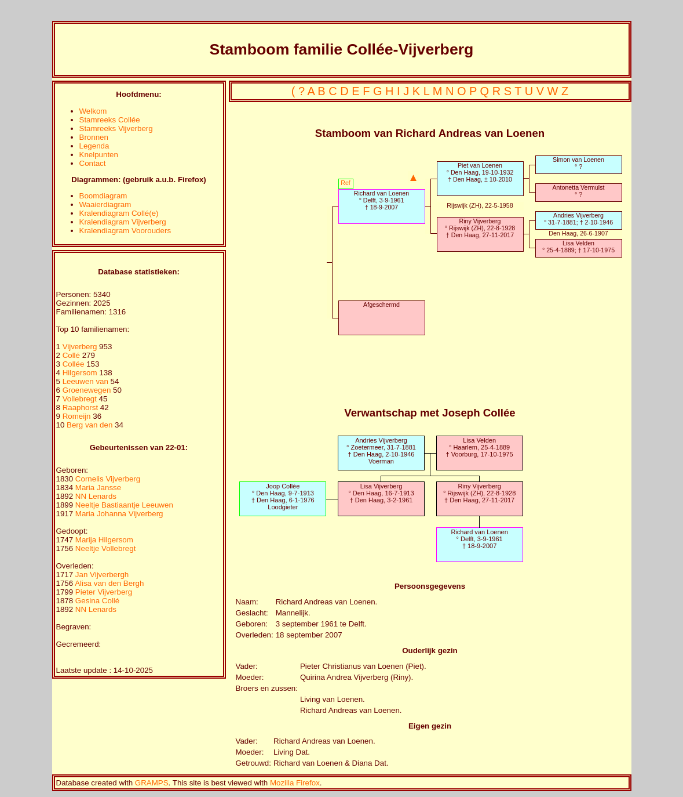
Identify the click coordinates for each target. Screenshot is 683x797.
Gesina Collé (97, 600)
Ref (345, 182)
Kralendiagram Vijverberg (122, 222)
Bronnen (93, 137)
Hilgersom (81, 372)
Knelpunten (98, 154)
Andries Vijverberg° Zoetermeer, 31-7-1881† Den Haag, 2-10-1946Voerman (381, 451)
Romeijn (78, 416)
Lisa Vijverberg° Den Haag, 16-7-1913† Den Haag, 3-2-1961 (381, 493)
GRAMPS (152, 782)
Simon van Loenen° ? (578, 163)
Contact (92, 163)
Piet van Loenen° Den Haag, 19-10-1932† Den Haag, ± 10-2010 (480, 172)
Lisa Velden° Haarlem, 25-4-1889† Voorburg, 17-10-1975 (479, 447)
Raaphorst (81, 407)
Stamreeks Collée (109, 119)
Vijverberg (81, 346)
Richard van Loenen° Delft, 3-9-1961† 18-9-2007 (381, 200)
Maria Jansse (98, 487)
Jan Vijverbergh (102, 574)
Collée (75, 364)
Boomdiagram (103, 195)
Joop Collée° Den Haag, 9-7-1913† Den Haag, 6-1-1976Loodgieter (283, 496)
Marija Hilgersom (104, 539)
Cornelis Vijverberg (107, 478)
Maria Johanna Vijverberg (119, 513)
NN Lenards (95, 496)
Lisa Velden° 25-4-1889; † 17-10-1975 (578, 246)
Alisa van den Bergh (109, 583)
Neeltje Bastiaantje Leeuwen (124, 505)
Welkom (93, 111)
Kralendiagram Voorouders (125, 230)
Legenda (94, 146)
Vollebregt (81, 398)
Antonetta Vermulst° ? (578, 191)
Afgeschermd (381, 304)
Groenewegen (88, 390)
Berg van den (89, 425)
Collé (72, 355)
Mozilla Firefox (295, 782)
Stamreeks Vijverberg (116, 128)
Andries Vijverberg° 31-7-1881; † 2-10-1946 (578, 219)
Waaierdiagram (105, 204)
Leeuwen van (85, 381)
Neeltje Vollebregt (105, 548)
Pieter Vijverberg (103, 592)
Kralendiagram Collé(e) (119, 213)
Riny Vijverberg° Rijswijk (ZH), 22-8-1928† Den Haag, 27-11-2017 (480, 228)
